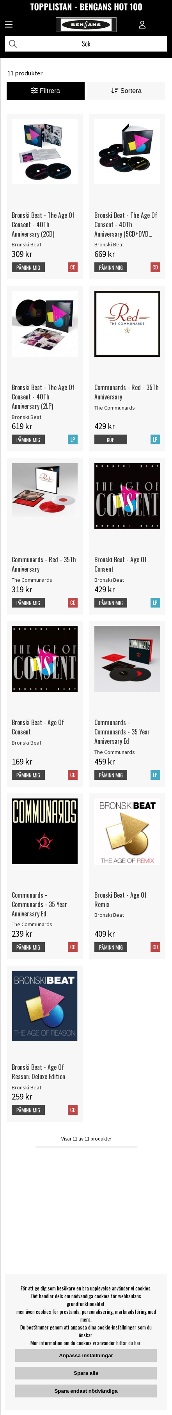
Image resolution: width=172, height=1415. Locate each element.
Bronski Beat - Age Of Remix (120, 899)
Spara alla (86, 1373)
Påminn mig (28, 267)
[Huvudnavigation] (8, 25)
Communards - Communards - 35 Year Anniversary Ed (122, 732)
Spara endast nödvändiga (85, 1391)
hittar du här (128, 1343)
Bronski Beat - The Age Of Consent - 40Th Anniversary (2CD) (43, 224)
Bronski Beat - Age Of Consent (120, 564)
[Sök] (86, 44)
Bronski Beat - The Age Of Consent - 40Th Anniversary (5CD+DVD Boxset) (125, 224)
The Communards (114, 407)
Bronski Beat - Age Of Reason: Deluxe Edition (38, 1071)
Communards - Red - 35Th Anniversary (126, 392)
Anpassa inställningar (86, 1355)
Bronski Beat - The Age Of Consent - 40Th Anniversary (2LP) (43, 397)
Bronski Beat (26, 244)
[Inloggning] (142, 25)
